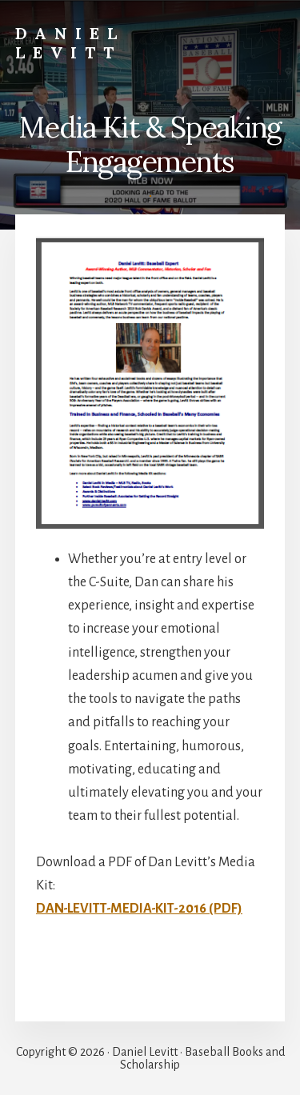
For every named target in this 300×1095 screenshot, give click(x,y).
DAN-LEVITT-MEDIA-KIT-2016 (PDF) (139, 908)
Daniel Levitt (70, 42)
